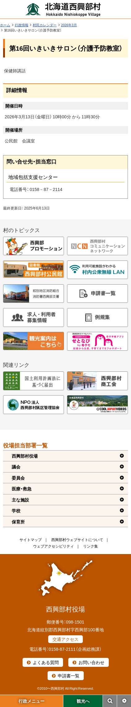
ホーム (5, 25)
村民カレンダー (45, 25)
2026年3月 (69, 25)
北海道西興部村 (63, 9)
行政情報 (21, 25)
